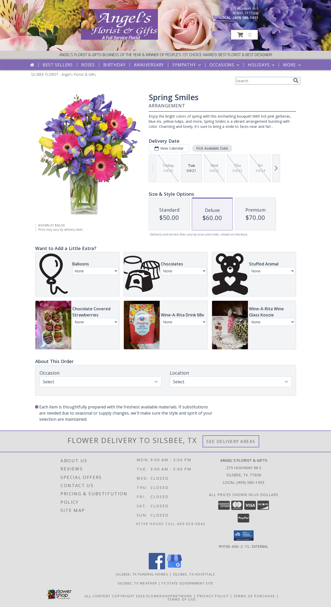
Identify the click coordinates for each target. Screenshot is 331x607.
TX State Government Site (187, 583)
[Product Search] (263, 80)
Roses (88, 65)
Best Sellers (58, 65)
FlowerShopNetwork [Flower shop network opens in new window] (169, 595)
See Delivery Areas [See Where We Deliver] (230, 441)
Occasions (224, 65)
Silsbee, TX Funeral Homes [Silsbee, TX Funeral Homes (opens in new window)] (142, 574)
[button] (244, 35)
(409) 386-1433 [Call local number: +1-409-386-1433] (245, 17)
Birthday (114, 65)
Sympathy (187, 65)
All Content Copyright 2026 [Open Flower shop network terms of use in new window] (115, 595)
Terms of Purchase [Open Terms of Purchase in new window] (254, 595)
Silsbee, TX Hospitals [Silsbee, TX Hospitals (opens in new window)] (194, 574)
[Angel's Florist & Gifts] (119, 38)
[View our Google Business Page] (174, 567)
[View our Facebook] (157, 567)
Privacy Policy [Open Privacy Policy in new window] (213, 595)
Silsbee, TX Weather (137, 583)
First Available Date (212, 148)
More (292, 65)
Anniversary (149, 65)
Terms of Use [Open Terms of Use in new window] (181, 599)
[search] (296, 80)
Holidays (262, 65)
